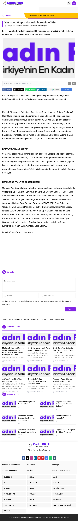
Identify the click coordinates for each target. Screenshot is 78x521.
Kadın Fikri (40, 518)
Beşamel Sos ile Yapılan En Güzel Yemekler (65, 431)
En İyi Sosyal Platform (28, 518)
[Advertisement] (39, 251)
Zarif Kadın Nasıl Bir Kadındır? (64, 417)
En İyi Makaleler (14, 518)
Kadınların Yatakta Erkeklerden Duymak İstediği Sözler (26, 418)
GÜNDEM (17, 26)
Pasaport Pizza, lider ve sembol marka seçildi (62, 380)
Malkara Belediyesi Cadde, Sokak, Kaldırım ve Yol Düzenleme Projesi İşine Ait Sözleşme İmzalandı (13, 351)
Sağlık (48, 518)
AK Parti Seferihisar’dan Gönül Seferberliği (12, 380)
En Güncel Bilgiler (62, 518)
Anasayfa (8, 26)
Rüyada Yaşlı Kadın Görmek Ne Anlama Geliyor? (64, 404)
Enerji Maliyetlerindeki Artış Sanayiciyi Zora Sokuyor (39, 349)
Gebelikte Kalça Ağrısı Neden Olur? (27, 403)
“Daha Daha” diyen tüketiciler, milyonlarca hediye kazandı (37, 381)
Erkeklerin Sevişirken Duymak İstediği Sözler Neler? (27, 432)
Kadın (53, 518)
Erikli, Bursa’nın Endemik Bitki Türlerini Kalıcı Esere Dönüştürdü (63, 350)
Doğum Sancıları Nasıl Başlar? (41, 16)
